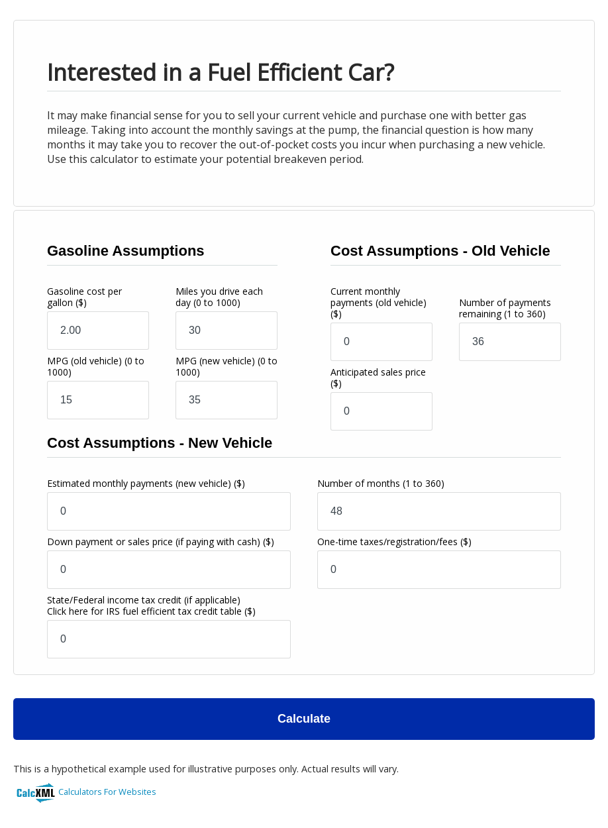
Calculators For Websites (107, 792)
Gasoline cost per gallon (84, 297)
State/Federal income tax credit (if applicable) (151, 605)
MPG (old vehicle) (95, 366)
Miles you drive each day (219, 297)
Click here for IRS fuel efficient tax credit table (144, 611)
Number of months (380, 483)
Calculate (304, 718)
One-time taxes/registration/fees (394, 541)
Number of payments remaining (505, 308)
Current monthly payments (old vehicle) (378, 302)
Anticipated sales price (378, 377)
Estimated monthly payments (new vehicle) (146, 483)
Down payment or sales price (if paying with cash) (160, 541)
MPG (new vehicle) (227, 366)
